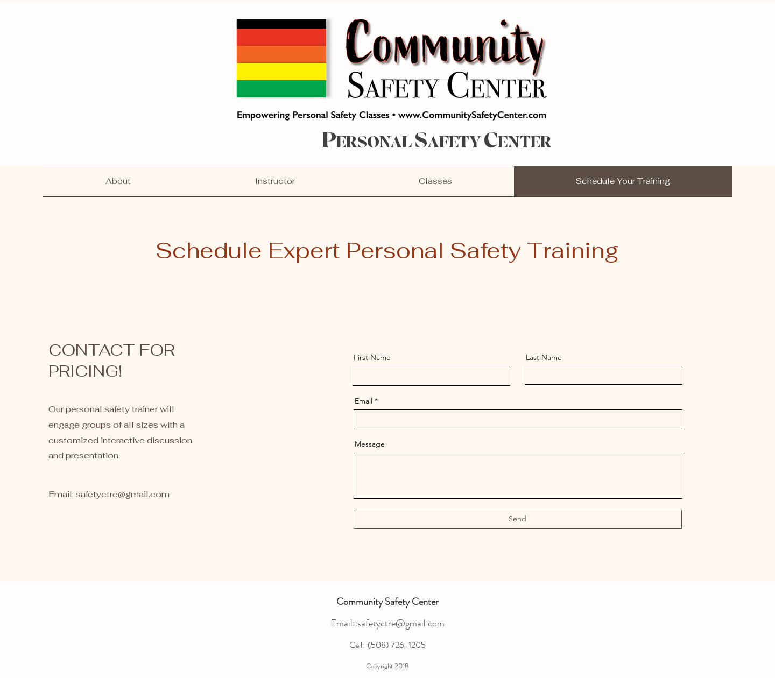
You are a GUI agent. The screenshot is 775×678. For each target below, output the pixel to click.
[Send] (518, 519)
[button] (435, 181)
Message (370, 444)
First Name (372, 357)
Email (363, 401)
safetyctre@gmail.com (123, 494)
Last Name (544, 357)
